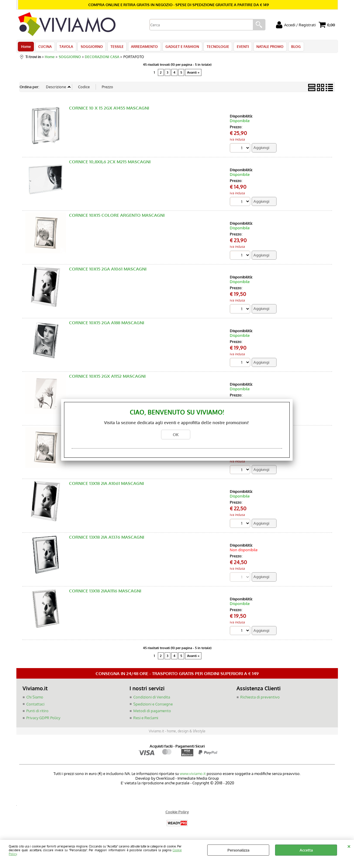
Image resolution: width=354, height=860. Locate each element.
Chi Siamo (34, 699)
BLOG (291, 47)
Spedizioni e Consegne (153, 705)
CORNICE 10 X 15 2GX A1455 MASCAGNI (109, 109)
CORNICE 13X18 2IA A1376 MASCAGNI (106, 539)
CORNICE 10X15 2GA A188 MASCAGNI (106, 324)
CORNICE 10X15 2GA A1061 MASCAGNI (107, 270)
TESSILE (115, 47)
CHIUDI (349, 846)
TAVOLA (65, 47)
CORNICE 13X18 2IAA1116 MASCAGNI (105, 592)
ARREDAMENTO (142, 47)
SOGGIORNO (90, 47)
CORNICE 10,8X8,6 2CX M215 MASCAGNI (110, 163)
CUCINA (44, 47)
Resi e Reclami (145, 719)
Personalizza (238, 850)
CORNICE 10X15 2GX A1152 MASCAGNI (107, 378)
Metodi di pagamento (152, 712)
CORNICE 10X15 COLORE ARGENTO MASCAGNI (117, 217)
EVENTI (239, 47)
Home (26, 47)
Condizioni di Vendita (151, 699)
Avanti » (193, 74)
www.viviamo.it (193, 775)
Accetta (306, 850)
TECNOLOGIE (214, 47)
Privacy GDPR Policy (43, 719)
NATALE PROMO (265, 47)
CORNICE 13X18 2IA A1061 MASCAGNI (106, 485)
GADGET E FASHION (179, 47)
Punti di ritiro (37, 712)
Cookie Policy (177, 814)
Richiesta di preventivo (260, 699)
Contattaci (35, 705)
